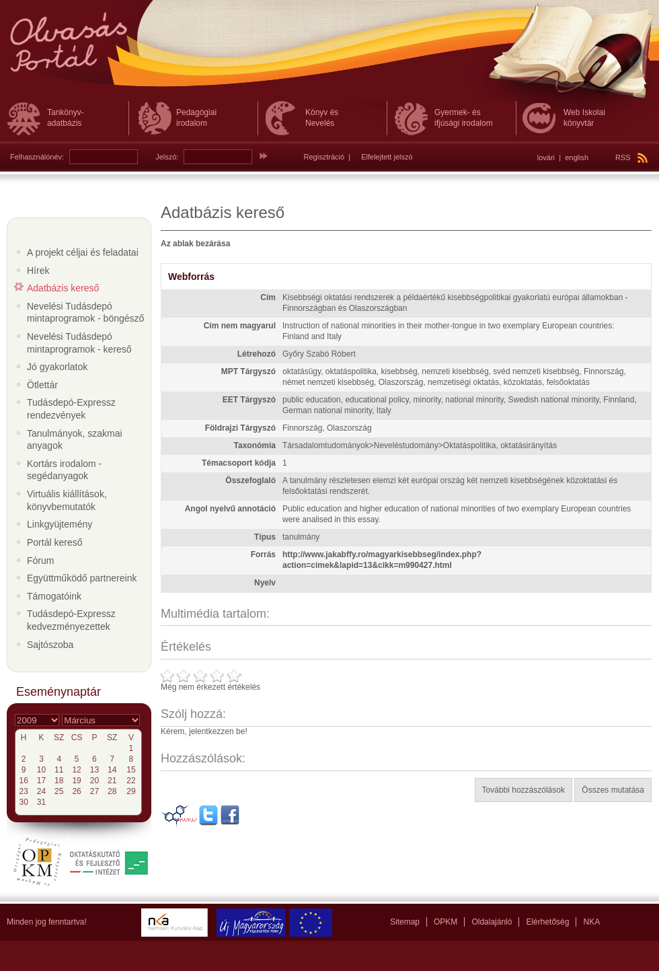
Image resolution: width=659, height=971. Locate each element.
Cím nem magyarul (240, 325)
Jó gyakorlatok (57, 366)
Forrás (263, 554)
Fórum (40, 560)
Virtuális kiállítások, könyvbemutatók (67, 500)
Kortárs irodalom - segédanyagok (64, 470)
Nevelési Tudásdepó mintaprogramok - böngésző (85, 312)
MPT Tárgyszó (248, 371)
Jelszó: (166, 157)
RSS (631, 157)
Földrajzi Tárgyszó (240, 428)
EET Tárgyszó (249, 399)
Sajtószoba (50, 644)
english (576, 157)
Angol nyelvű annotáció (230, 508)
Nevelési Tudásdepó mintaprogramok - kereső (79, 343)
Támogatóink (54, 596)
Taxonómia (255, 445)
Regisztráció (324, 157)
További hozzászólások (523, 790)
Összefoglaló (250, 480)
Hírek (38, 270)
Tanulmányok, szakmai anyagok (74, 440)
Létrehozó (256, 354)
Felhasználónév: (37, 157)
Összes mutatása (613, 790)
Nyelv (265, 582)
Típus (265, 537)
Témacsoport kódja (239, 463)
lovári (546, 157)
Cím (268, 297)
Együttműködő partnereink (82, 578)
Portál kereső (54, 542)
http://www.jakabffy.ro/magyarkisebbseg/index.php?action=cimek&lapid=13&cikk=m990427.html (381, 560)
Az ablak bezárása (195, 243)
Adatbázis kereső (63, 288)
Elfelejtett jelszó (386, 157)
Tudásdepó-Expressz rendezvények (71, 409)
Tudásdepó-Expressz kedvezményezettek (71, 620)
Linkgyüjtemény (59, 524)
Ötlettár (42, 385)
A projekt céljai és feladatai (83, 252)
